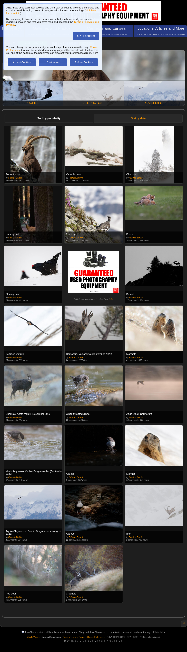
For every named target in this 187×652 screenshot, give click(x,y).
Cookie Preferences (96, 637)
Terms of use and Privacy (74, 637)
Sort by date (138, 118)
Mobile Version (33, 637)
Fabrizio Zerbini (15, 178)
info (111, 299)
